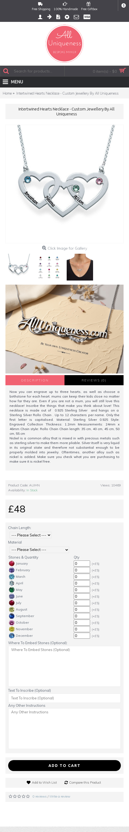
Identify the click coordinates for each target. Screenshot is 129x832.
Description (35, 380)
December (21, 635)
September (21, 616)
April (16, 583)
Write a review (59, 796)
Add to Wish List (44, 782)
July (15, 603)
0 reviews (40, 796)
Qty (76, 557)
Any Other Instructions (26, 705)
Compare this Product (85, 782)
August (18, 609)
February (19, 570)
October (19, 622)
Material (15, 542)
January (18, 563)
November (21, 629)
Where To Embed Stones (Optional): (37, 643)
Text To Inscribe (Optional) (29, 690)
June (16, 596)
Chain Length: (19, 528)
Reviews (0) (94, 380)
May (15, 589)
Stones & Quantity (23, 557)
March (17, 576)
